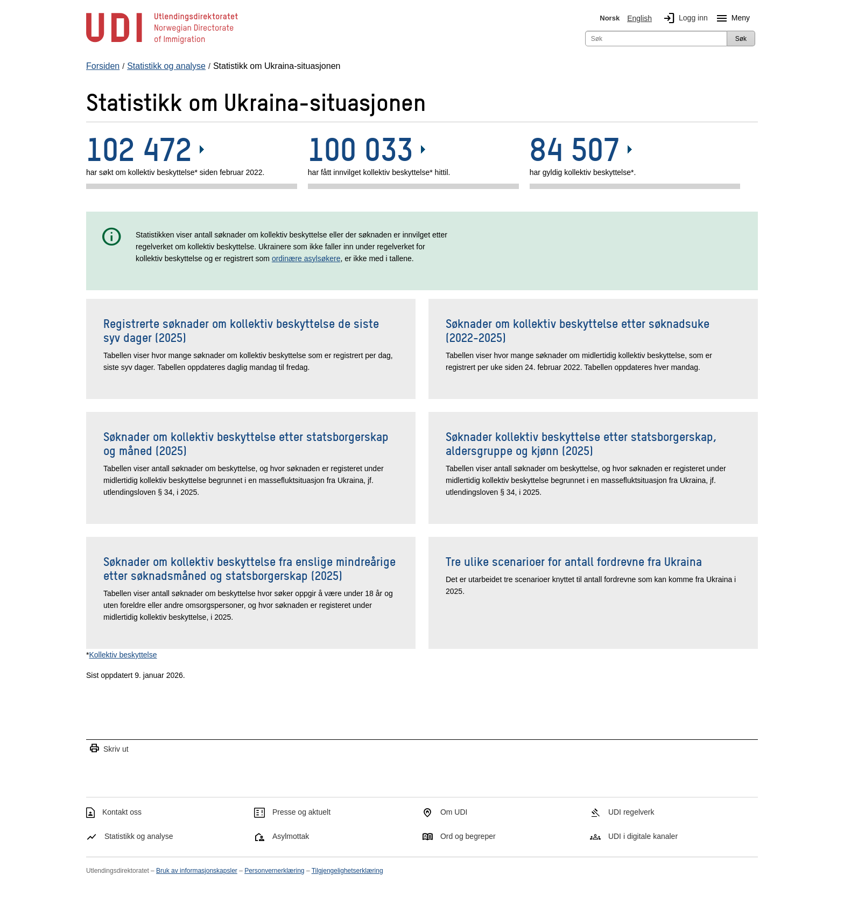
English (639, 18)
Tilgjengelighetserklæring (347, 870)
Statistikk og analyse (138, 836)
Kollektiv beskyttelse (123, 654)
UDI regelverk (631, 812)
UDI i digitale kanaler (643, 836)
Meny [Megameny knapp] (731, 18)
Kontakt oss (122, 812)
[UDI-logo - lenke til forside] (162, 43)
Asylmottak (290, 836)
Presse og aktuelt (301, 812)
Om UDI (454, 812)
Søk (741, 39)
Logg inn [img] (683, 18)
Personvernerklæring (274, 870)
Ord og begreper (468, 836)
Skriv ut (109, 749)
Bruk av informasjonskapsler (196, 870)
